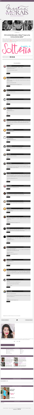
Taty (7, 108)
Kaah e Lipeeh (9, 65)
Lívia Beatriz (9, 154)
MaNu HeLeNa (9, 146)
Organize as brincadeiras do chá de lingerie (22, 363)
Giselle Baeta (9, 208)
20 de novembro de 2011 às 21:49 (26, 208)
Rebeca (8, 201)
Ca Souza (8, 99)
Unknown (8, 77)
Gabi (7, 90)
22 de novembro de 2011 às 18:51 (27, 279)
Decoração (22, 350)
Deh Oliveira (9, 173)
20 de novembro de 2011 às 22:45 (26, 216)
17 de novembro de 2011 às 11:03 (27, 65)
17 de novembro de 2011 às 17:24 (26, 129)
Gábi (7, 236)
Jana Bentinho (9, 259)
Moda (21, 353)
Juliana (8, 269)
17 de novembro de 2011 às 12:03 (27, 77)
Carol (8, 247)
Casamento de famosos (10, 349)
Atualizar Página (28, 408)
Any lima (8, 228)
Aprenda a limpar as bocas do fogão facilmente (8, 363)
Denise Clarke (9, 163)
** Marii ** (8, 216)
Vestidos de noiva (9, 353)
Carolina (8, 279)
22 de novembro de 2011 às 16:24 (26, 269)
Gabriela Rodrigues (10, 129)
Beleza (22, 349)
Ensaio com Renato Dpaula (10, 350)
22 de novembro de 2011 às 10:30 (26, 259)
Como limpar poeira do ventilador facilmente (22, 358)
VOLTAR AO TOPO (22, 408)
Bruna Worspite (9, 291)
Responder (8, 73)
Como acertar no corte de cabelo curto (9, 358)
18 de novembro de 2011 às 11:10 (27, 185)
